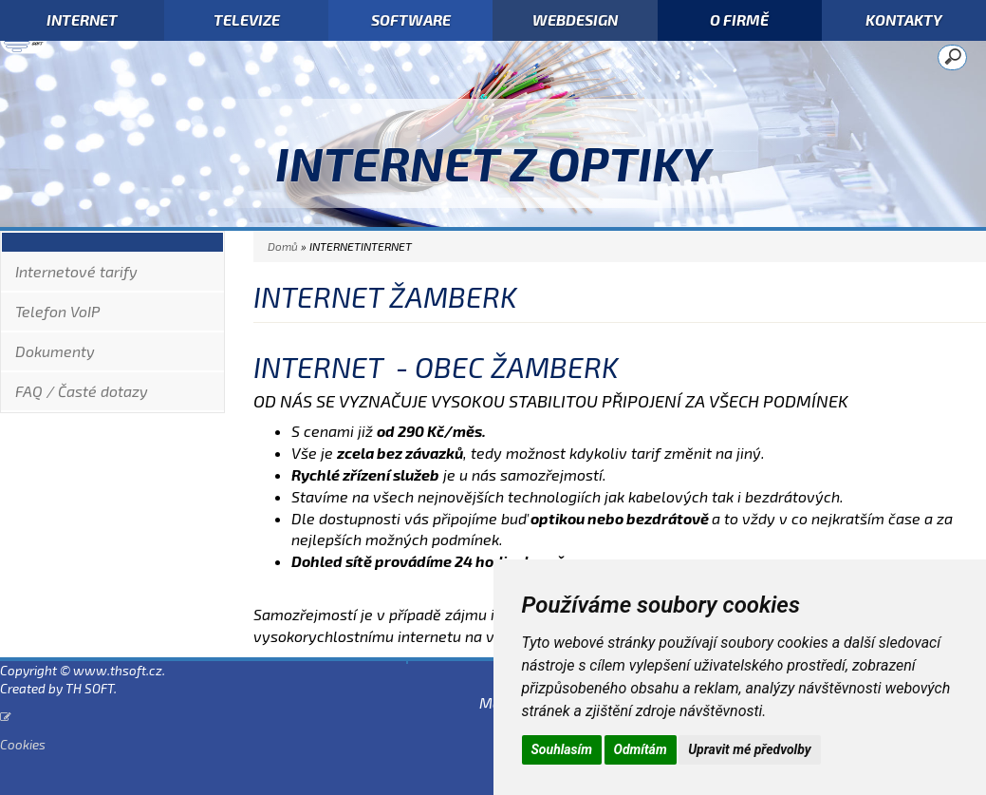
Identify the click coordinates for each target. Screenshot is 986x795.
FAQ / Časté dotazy (81, 391)
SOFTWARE (411, 19)
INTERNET (82, 19)
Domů (283, 246)
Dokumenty (55, 351)
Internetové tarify (76, 271)
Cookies (23, 744)
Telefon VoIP (57, 311)
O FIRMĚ (739, 19)
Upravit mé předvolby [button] (749, 749)
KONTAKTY (903, 19)
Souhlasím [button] (562, 749)
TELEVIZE (247, 19)
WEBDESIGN (575, 19)
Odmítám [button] (640, 749)
